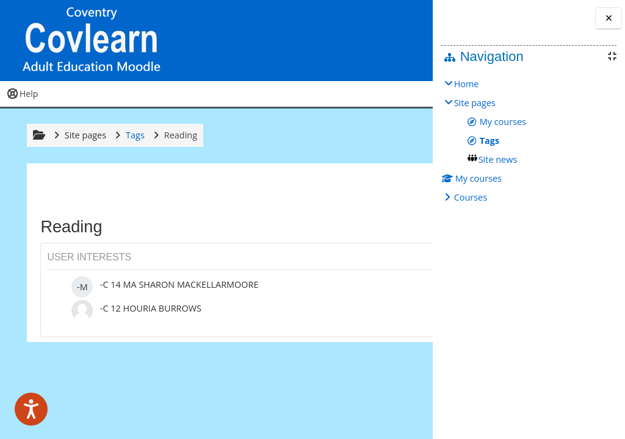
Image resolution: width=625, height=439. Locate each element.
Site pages (83, 135)
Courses (470, 197)
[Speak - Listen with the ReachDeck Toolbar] (31, 409)
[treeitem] (529, 141)
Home (466, 84)
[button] (353, 40)
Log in (398, 40)
